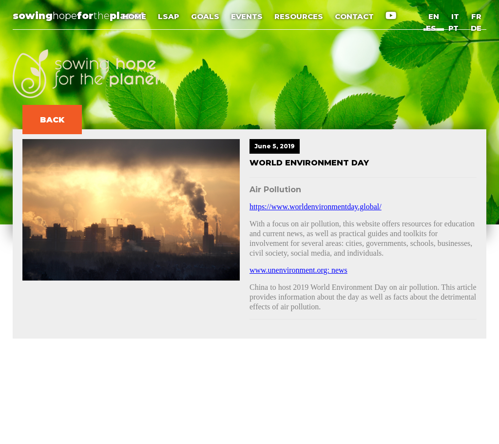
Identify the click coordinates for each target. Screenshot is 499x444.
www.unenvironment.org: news (298, 270)
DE (476, 28)
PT (453, 28)
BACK (52, 119)
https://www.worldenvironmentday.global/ (316, 206)
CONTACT (355, 16)
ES (431, 28)
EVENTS (248, 16)
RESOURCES (299, 16)
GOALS (206, 16)
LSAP (169, 16)
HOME (135, 16)
